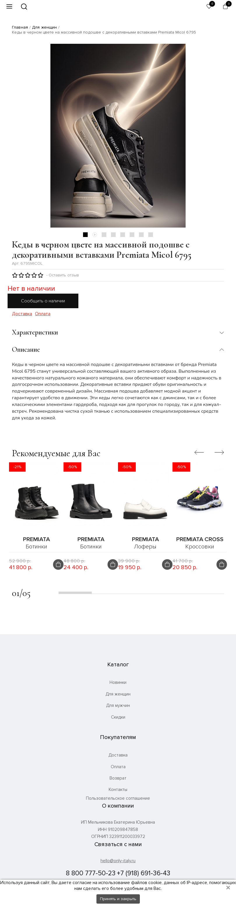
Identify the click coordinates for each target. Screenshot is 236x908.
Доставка (22, 314)
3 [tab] (104, 235)
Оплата (42, 314)
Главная (20, 27)
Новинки (118, 682)
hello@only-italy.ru (118, 860)
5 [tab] (122, 235)
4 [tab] (113, 235)
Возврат (118, 778)
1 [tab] (85, 235)
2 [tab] (94, 235)
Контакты (118, 789)
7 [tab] (141, 235)
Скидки (118, 717)
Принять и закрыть (118, 898)
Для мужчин (118, 705)
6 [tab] (132, 235)
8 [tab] (150, 235)
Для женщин (44, 27)
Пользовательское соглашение (118, 798)
